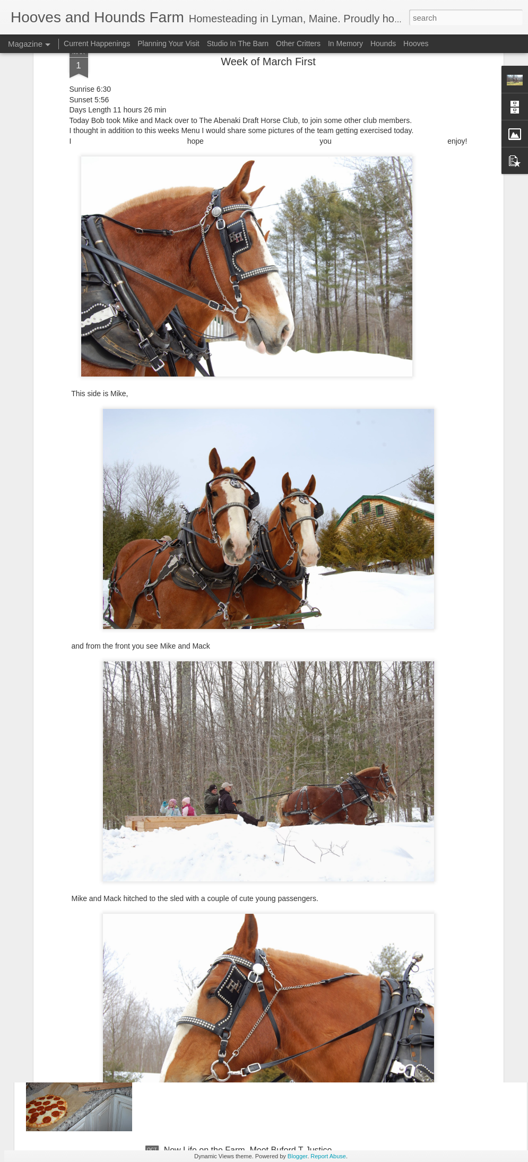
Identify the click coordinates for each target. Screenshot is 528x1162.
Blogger (297, 1156)
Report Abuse (328, 1156)
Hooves (415, 43)
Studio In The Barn (238, 43)
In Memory (345, 43)
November (183, 1029)
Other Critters (298, 43)
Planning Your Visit (168, 43)
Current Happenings (98, 43)
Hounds (383, 43)
